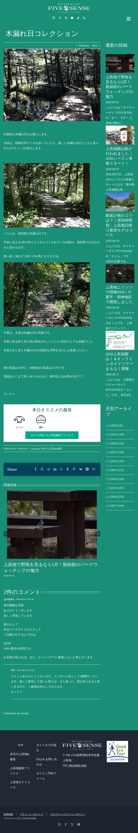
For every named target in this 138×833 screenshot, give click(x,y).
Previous (84, 45)
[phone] (84, 18)
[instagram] (53, 18)
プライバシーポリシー (31, 814)
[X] (42, 469)
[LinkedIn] (55, 469)
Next (95, 45)
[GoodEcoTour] (117, 742)
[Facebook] (35, 469)
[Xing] (87, 469)
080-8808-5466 (78, 765)
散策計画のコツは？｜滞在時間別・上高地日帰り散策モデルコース (119, 225)
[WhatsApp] (61, 469)
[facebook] (60, 18)
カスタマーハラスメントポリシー (67, 814)
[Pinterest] (74, 469)
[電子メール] (93, 469)
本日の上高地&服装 (51, 448)
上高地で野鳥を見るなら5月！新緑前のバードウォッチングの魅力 (119, 87)
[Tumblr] (67, 469)
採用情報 (8, 814)
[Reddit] (48, 469)
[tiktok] (78, 18)
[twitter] (66, 18)
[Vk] (80, 469)
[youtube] (72, 18)
